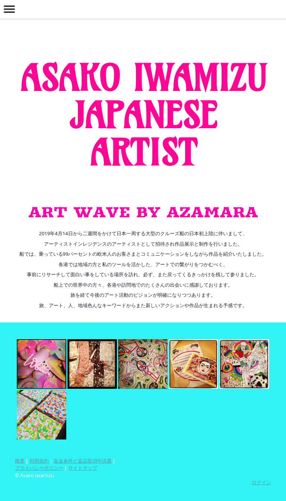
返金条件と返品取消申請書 (83, 460)
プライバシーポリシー (39, 467)
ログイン (261, 482)
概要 (20, 460)
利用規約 (39, 460)
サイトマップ (82, 467)
